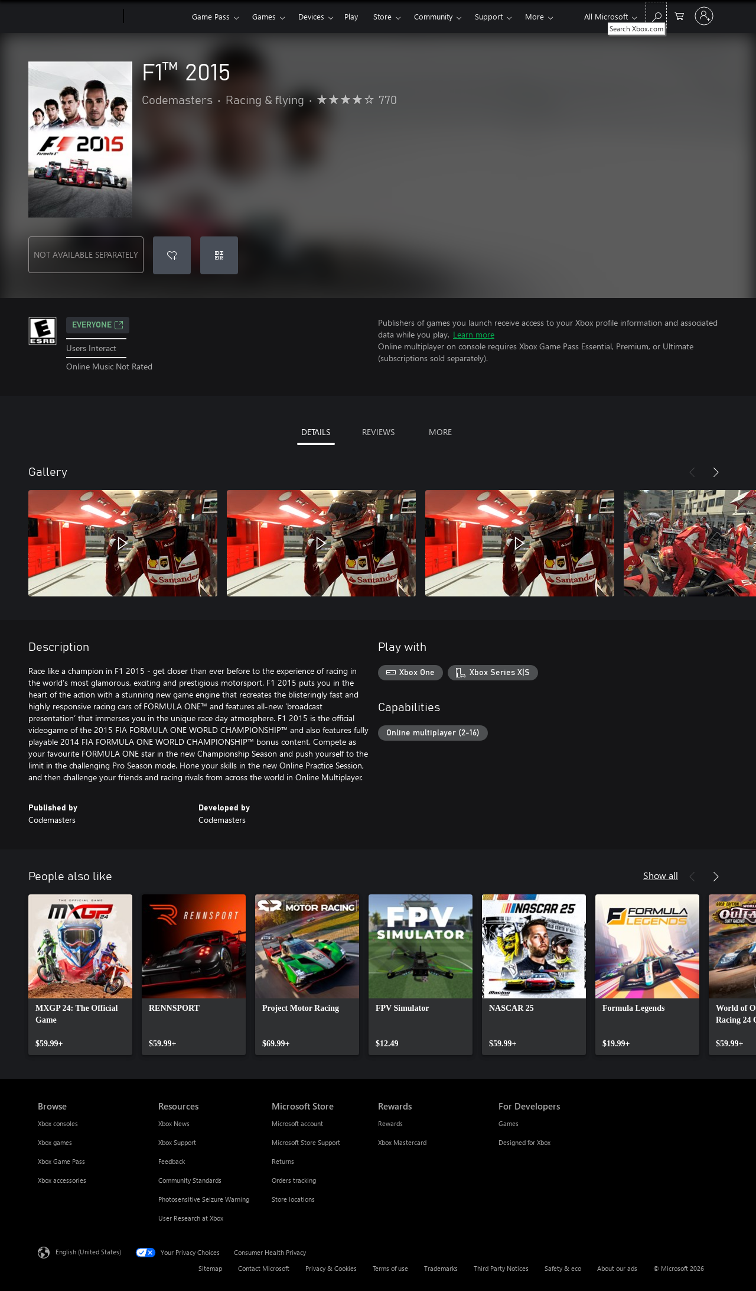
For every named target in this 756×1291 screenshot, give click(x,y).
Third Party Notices (501, 1268)
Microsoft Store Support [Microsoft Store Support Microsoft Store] (306, 1142)
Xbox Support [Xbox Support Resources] (177, 1142)
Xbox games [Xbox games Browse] (55, 1142)
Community (433, 16)
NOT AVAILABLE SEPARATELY (86, 254)
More (534, 16)
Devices (311, 16)
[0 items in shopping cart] (679, 15)
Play (351, 16)
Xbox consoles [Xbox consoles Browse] (58, 1123)
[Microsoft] (78, 17)
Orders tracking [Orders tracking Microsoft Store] (294, 1180)
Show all (660, 875)
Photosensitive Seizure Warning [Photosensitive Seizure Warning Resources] (203, 1199)
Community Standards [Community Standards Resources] (189, 1180)
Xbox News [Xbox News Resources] (174, 1123)
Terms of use (390, 1268)
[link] (80, 974)
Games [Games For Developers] (508, 1123)
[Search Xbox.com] (656, 15)
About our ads (617, 1268)
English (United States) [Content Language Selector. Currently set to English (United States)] (88, 1252)
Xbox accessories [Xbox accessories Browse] (62, 1180)
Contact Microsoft (263, 1268)
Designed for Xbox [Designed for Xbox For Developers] (524, 1142)
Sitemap (210, 1268)
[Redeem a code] (219, 255)
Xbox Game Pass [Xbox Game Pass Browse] (61, 1161)
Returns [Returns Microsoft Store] (283, 1161)
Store (382, 16)
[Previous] (692, 472)
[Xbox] (156, 17)
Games (264, 16)
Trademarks (441, 1268)
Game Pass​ (211, 16)
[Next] (716, 472)
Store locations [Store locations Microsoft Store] (293, 1199)
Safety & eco (563, 1268)
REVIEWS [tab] (378, 431)
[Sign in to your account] (704, 16)
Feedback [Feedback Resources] (171, 1161)
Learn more (473, 334)
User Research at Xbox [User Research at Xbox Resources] (190, 1218)
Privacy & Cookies (331, 1268)
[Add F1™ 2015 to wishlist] (172, 255)
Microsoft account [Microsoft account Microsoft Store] (297, 1123)
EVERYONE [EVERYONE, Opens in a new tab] (97, 325)
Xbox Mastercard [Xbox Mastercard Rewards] (402, 1142)
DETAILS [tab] (315, 431)
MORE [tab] (440, 431)
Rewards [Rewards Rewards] (390, 1123)
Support (489, 16)
